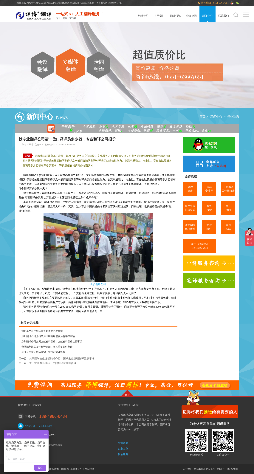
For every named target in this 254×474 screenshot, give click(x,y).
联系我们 (223, 15)
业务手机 (30, 416)
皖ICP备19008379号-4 (72, 468)
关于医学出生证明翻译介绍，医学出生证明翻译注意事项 (62, 358)
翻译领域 (175, 15)
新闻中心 (207, 15)
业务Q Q (30, 426)
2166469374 (45, 426)
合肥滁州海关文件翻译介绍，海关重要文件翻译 (46, 346)
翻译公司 (143, 15)
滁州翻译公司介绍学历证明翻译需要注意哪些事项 (48, 336)
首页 (202, 116)
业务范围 (191, 15)
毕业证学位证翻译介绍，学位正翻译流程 (43, 352)
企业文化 (123, 448)
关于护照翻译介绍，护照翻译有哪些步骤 (52, 363)
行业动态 (233, 116)
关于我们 (159, 15)
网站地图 (90, 468)
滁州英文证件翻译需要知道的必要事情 (42, 331)
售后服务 (123, 454)
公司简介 (123, 443)
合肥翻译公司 (98, 284)
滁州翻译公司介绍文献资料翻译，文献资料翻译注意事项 (51, 341)
